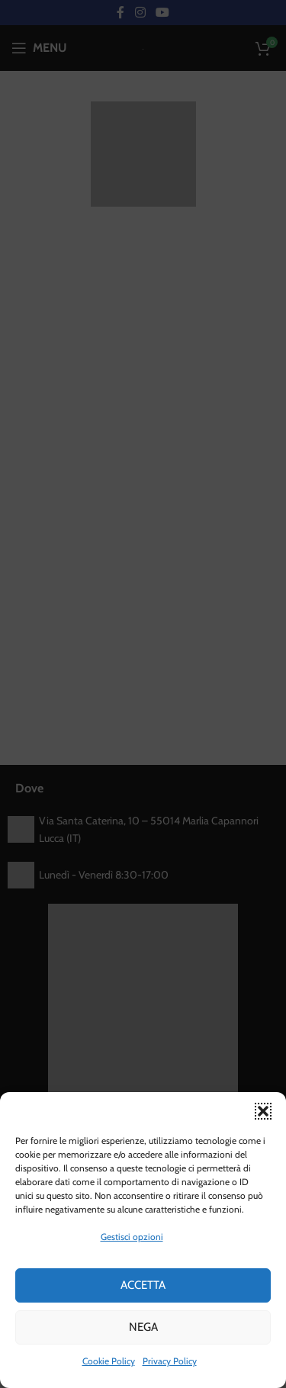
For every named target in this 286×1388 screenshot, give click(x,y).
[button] (263, 1111)
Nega (143, 1327)
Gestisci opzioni (132, 1236)
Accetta (143, 1285)
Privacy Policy (170, 1361)
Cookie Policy (108, 1361)
